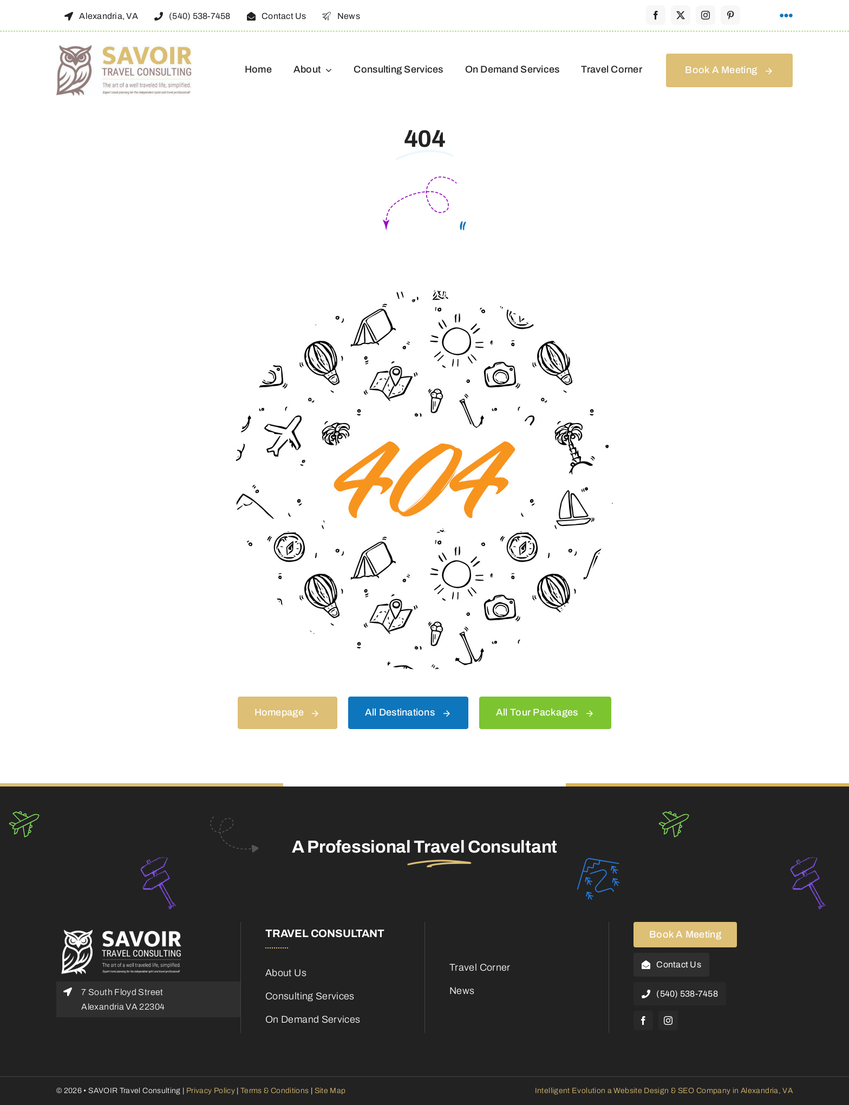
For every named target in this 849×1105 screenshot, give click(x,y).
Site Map (330, 1091)
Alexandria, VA (767, 1091)
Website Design (641, 1091)
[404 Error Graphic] (424, 295)
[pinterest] (730, 15)
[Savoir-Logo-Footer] (121, 932)
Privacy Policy (210, 1091)
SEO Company (704, 1091)
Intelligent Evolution (570, 1091)
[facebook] (655, 15)
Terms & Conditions (274, 1091)
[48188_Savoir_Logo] (124, 49)
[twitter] (680, 15)
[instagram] (705, 15)
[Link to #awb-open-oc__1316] (786, 15)
